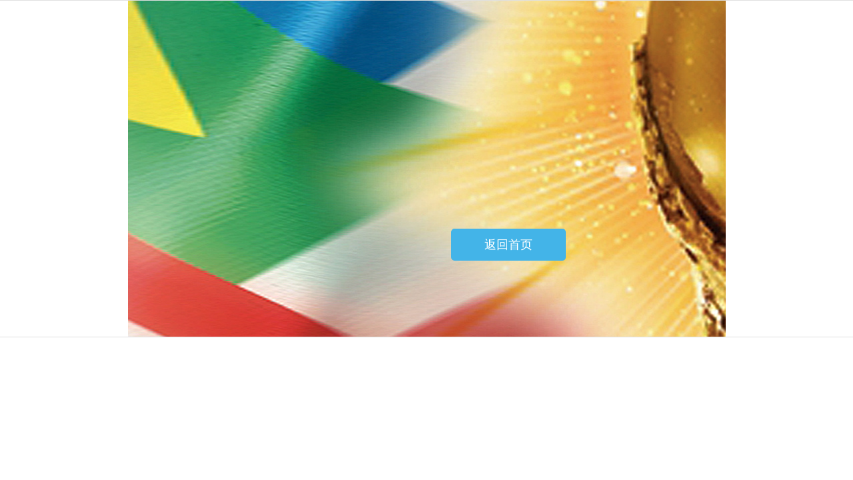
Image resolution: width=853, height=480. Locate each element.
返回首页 (508, 244)
